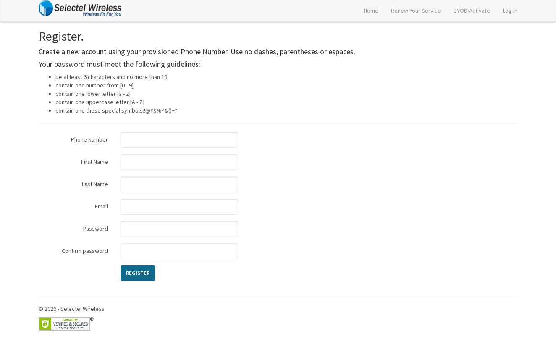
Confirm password (85, 251)
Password (95, 228)
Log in (510, 10)
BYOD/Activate (472, 10)
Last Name (95, 184)
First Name (94, 162)
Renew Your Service (416, 10)
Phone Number (89, 139)
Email (101, 206)
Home (371, 10)
